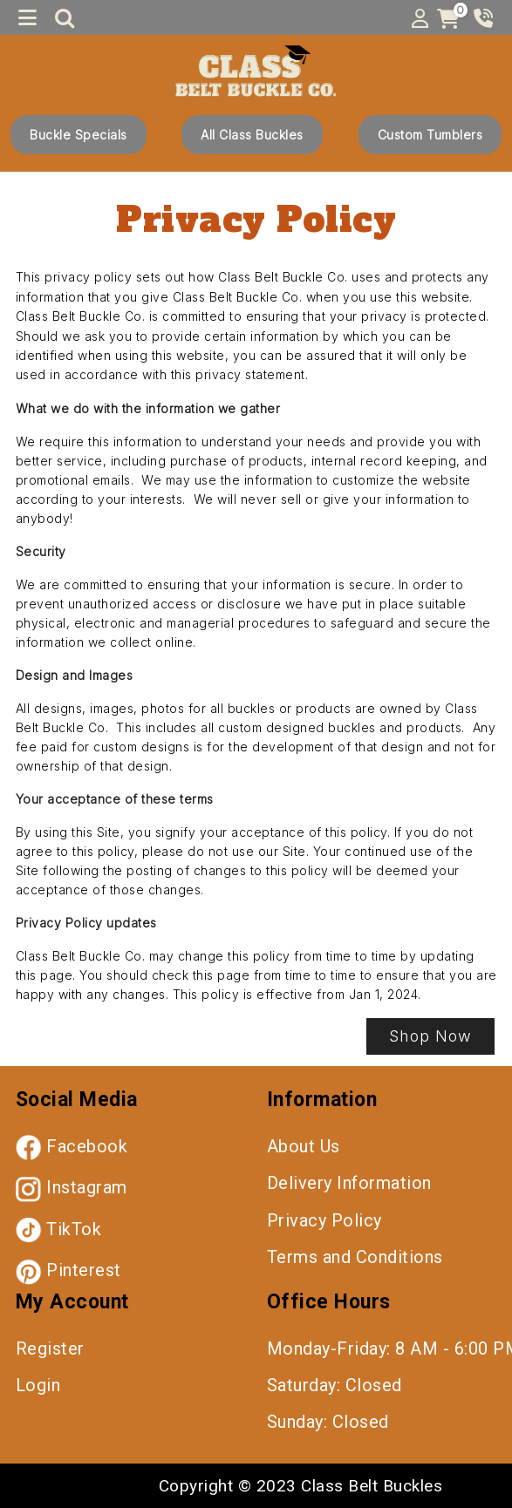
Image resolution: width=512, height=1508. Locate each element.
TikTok (59, 1229)
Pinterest (68, 1270)
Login (38, 1385)
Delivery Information (349, 1182)
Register (50, 1348)
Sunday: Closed (328, 1421)
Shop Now (430, 1036)
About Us (303, 1146)
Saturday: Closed (334, 1385)
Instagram (71, 1187)
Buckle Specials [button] (78, 134)
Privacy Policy (324, 1220)
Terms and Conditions (355, 1256)
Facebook (72, 1146)
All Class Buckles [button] (252, 134)
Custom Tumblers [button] (430, 134)
